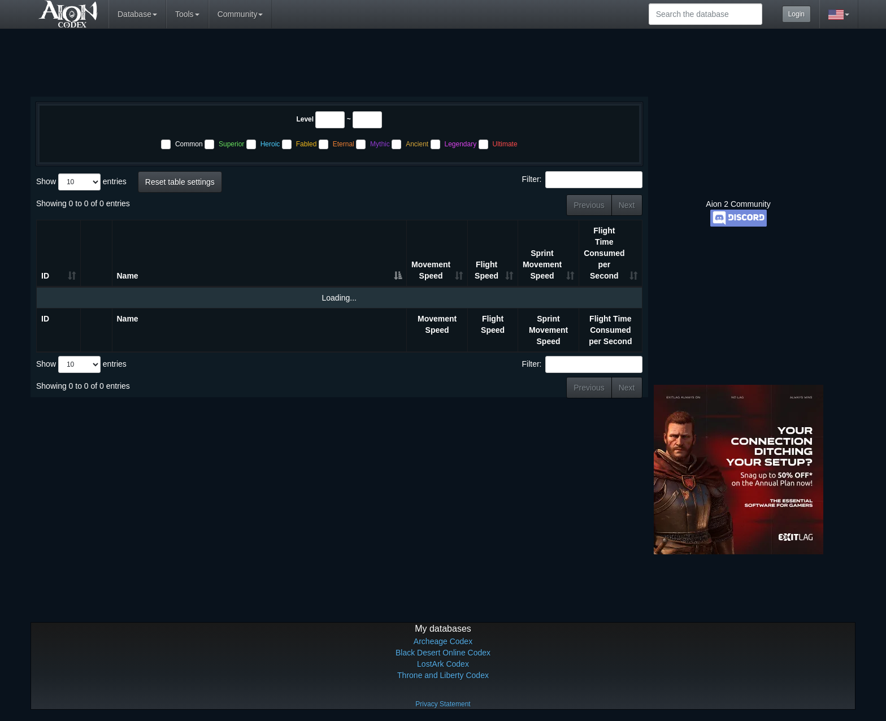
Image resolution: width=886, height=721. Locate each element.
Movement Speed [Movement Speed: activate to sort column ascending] (430, 270)
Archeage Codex (443, 641)
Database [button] (137, 14)
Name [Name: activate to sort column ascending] (127, 275)
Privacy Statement (442, 704)
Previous (589, 205)
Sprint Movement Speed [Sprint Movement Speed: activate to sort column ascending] (542, 264)
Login (796, 14)
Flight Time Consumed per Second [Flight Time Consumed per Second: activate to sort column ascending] (604, 253)
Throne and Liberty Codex (443, 675)
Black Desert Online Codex (443, 652)
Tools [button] (187, 14)
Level (305, 119)
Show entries (81, 181)
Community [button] (240, 14)
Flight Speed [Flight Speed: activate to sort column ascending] (486, 270)
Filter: (582, 179)
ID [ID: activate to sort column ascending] (45, 275)
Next (627, 205)
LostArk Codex (443, 663)
